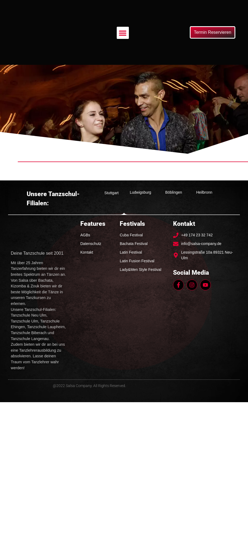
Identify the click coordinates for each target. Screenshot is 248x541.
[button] (123, 33)
